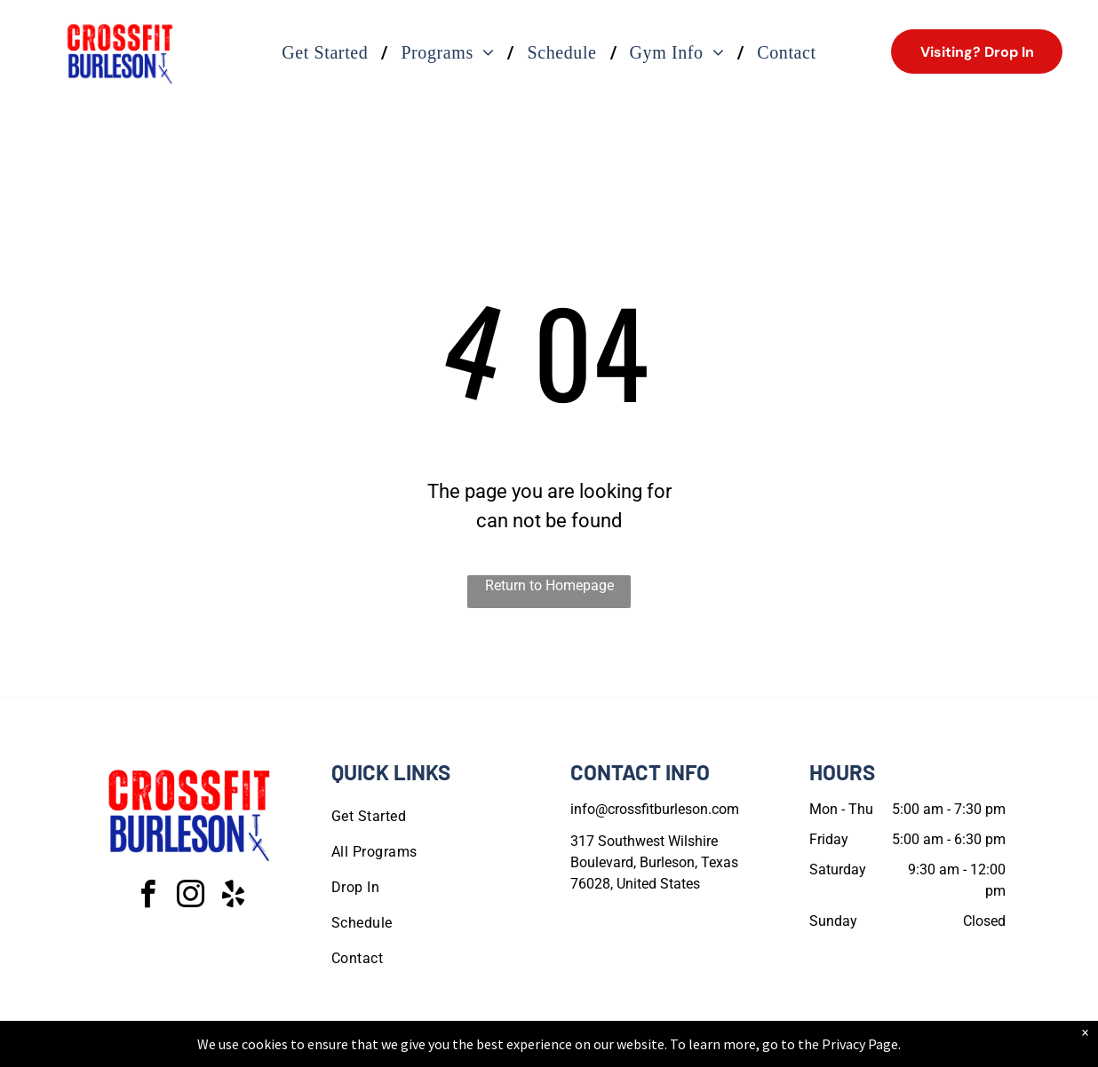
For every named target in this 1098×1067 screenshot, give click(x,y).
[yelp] (234, 897)
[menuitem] (327, 52)
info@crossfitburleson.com (654, 809)
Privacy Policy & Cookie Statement (438, 1050)
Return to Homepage (549, 585)
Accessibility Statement (585, 1050)
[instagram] (191, 897)
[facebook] (148, 897)
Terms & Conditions (695, 1050)
